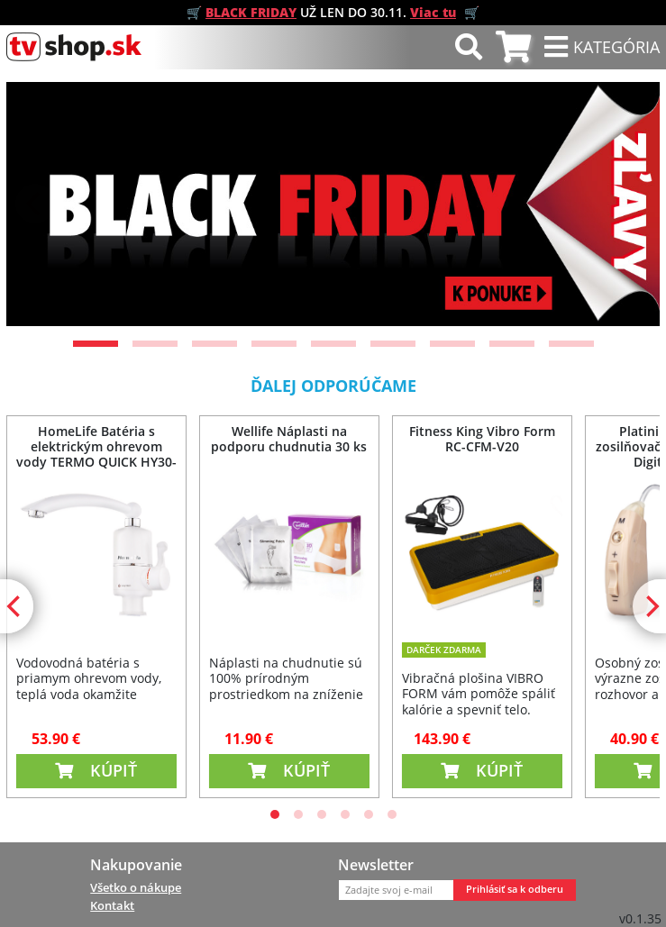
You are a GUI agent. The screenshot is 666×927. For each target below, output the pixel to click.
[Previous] (35, 203)
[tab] (513, 47)
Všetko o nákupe (135, 887)
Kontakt (112, 905)
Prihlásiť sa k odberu (514, 889)
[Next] (631, 203)
